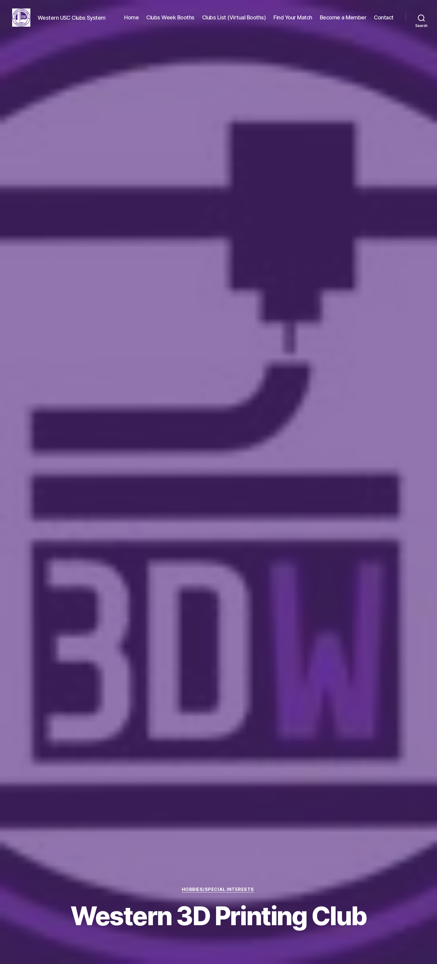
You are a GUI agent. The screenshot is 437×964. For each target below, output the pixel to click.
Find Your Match (292, 18)
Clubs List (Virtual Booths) (234, 18)
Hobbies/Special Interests (218, 889)
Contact (384, 18)
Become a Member (343, 18)
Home (131, 18)
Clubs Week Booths (170, 18)
